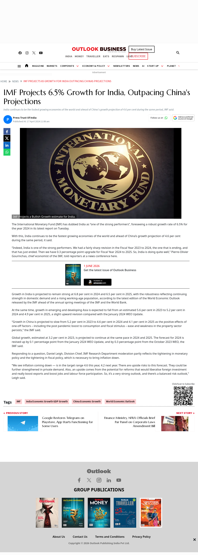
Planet (171, 66)
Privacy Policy (141, 537)
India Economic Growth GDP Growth (47, 401)
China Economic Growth (87, 401)
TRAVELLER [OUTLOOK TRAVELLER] (93, 56)
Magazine (38, 66)
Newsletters (121, 66)
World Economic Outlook (120, 401)
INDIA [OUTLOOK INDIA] (68, 56)
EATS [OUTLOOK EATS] (106, 56)
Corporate (67, 66)
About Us (59, 537)
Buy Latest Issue (141, 49)
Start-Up (153, 66)
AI (143, 66)
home (3, 81)
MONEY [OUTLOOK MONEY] (79, 56)
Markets (52, 66)
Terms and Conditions (109, 537)
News (136, 66)
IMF (19, 401)
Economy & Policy (93, 66)
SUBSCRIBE (138, 56)
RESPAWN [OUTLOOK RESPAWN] (118, 56)
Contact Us (80, 537)
